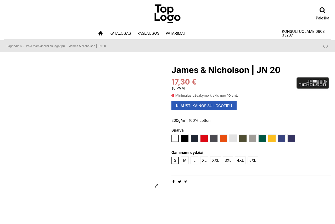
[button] (120, 33)
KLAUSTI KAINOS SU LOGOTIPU (204, 105)
